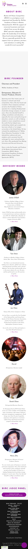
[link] (9, 4)
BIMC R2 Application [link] (14, 521)
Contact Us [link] (14, 528)
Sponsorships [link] (14, 526)
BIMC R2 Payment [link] (14, 522)
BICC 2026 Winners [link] (14, 517)
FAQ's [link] (14, 519)
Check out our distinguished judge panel (14, 495)
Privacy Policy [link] (13, 530)
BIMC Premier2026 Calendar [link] (14, 512)
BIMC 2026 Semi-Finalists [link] (13, 509)
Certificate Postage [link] (14, 524)
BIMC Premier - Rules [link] (14, 503)
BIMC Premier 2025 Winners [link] (14, 515)
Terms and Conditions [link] (14, 532)
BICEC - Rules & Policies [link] (13, 506)
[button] (25, 3)
